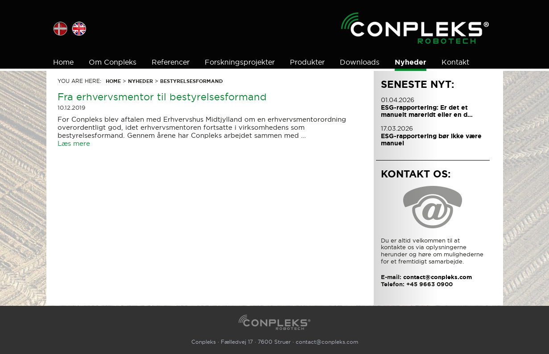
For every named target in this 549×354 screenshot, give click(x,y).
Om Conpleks (112, 62)
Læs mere (74, 143)
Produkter (307, 62)
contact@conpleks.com (327, 341)
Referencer (171, 62)
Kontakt (455, 62)
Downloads (360, 62)
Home (63, 62)
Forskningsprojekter (240, 62)
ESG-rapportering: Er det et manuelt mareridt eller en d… (427, 111)
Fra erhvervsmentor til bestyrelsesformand (162, 97)
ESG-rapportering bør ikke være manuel (431, 139)
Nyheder (410, 62)
